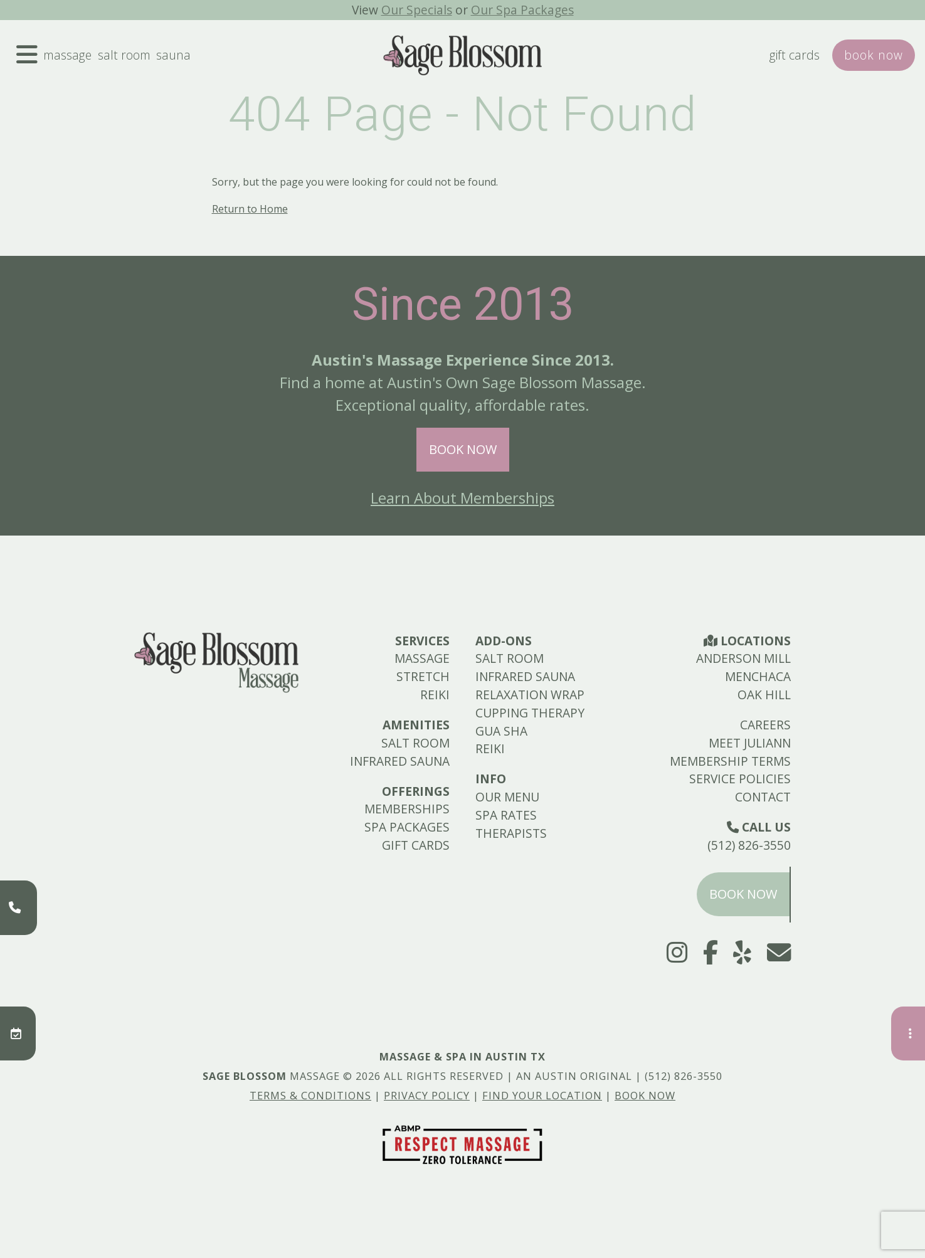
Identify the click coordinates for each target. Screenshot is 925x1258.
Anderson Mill (743, 658)
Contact (763, 796)
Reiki (435, 694)
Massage (67, 54)
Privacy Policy (427, 1095)
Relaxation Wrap (529, 694)
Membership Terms (730, 761)
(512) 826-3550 (749, 845)
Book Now (463, 449)
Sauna (173, 54)
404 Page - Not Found (462, 114)
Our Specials (416, 9)
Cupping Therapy (529, 712)
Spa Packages (407, 826)
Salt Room (124, 54)
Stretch (423, 676)
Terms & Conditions (310, 1095)
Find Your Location (542, 1095)
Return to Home (250, 209)
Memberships (407, 808)
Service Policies (740, 778)
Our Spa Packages (522, 9)
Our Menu (507, 796)
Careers (765, 724)
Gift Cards (794, 54)
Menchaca (758, 676)
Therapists (511, 833)
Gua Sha (501, 730)
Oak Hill (764, 694)
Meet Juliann (750, 742)
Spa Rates (506, 814)
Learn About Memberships (462, 497)
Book (873, 54)
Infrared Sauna (400, 761)
